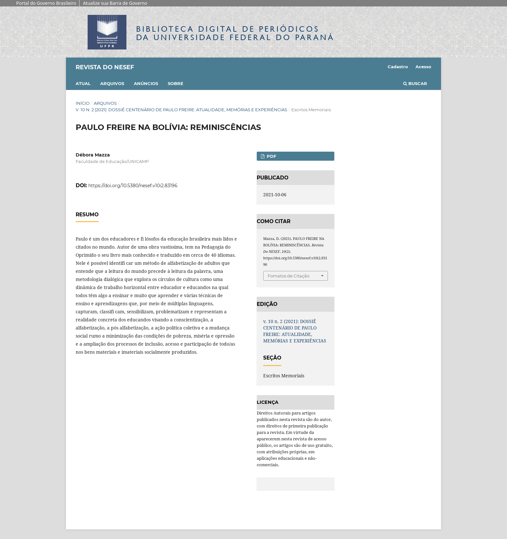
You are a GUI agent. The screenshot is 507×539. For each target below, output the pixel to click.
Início (83, 103)
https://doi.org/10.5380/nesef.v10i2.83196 (133, 186)
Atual (83, 83)
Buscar (415, 83)
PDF (270, 156)
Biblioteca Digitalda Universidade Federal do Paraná (235, 33)
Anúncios (146, 83)
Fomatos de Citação (288, 275)
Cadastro (398, 66)
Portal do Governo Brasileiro (46, 3)
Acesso (423, 66)
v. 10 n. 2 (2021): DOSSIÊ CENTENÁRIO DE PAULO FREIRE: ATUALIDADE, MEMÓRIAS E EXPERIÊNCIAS (181, 109)
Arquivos (112, 83)
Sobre (175, 83)
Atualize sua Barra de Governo (115, 3)
